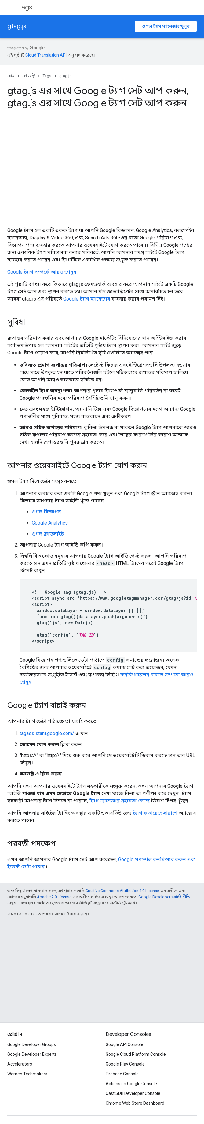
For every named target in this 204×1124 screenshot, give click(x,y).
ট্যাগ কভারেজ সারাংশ (155, 813)
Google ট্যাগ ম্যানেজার (86, 299)
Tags (25, 7)
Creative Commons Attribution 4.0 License (122, 890)
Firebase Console (122, 1073)
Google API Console (124, 1044)
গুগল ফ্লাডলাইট (48, 534)
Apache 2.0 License (54, 896)
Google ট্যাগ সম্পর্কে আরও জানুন (41, 272)
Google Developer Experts (32, 1054)
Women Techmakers (27, 1073)
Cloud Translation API (46, 55)
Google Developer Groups (31, 1044)
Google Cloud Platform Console (136, 1054)
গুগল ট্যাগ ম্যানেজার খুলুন (165, 26)
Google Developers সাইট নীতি (164, 896)
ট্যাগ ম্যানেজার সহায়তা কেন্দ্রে (119, 801)
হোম (10, 75)
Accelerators (19, 1064)
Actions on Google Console (131, 1083)
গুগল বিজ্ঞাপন (46, 512)
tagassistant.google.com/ (47, 733)
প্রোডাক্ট (28, 75)
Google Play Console (125, 1064)
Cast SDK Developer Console (133, 1093)
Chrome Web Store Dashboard (135, 1103)
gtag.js (16, 26)
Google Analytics (50, 523)
